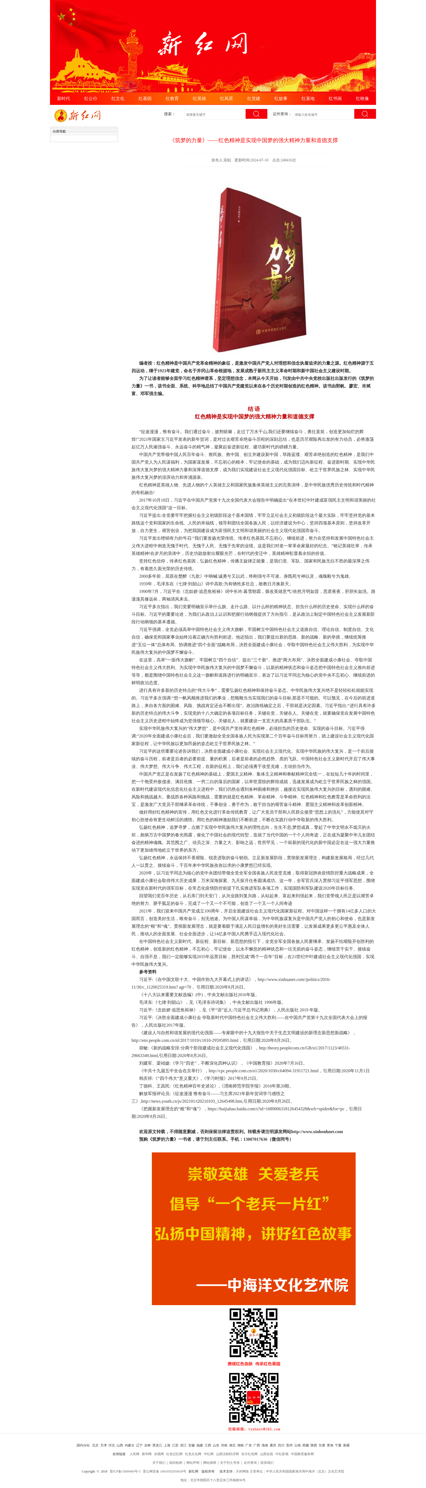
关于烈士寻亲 (230, 1463)
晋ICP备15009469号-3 (125, 1471)
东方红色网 (249, 1454)
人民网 (134, 1454)
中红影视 (282, 1454)
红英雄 (199, 98)
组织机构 (175, 1463)
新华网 (147, 1454)
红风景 (226, 98)
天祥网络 (242, 1471)
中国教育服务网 (302, 1454)
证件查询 (250, 1463)
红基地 (308, 98)
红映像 (362, 98)
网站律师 (209, 1463)
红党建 (253, 98)
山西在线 (266, 1454)
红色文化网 (193, 1454)
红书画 (335, 98)
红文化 (117, 98)
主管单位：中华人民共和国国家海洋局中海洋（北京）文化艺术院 (297, 1471)
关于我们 (158, 1463)
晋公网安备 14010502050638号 (164, 1471)
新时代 (63, 98)
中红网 (209, 1454)
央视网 (159, 1454)
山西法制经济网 (227, 1454)
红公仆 (90, 98)
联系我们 (267, 1463)
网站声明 (192, 1463)
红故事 (280, 98)
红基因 (145, 98)
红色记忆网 (174, 1454)
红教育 (172, 98)
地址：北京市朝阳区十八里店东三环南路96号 (213, 1480)
